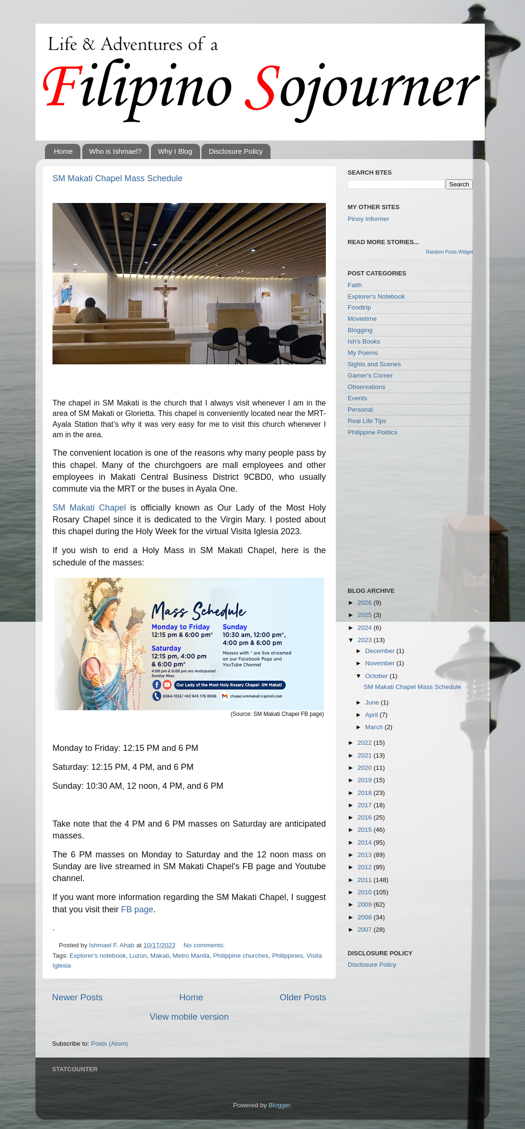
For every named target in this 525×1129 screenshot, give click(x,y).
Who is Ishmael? (115, 151)
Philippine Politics (372, 432)
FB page (137, 909)
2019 (366, 780)
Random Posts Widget (449, 252)
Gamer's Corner (370, 375)
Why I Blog (175, 151)
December (380, 650)
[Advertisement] (419, 511)
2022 (366, 742)
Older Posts (303, 997)
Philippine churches (241, 955)
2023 (366, 640)
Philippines (287, 955)
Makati (159, 955)
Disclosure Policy (235, 151)
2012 (366, 867)
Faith (355, 285)
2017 (366, 805)
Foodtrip (359, 307)
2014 (366, 842)
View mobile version (189, 1017)
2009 (366, 904)
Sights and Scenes (374, 364)
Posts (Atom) (109, 1043)
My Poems (363, 352)
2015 (366, 829)
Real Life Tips (367, 420)
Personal (360, 409)
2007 (366, 929)
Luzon (138, 955)
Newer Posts (77, 997)
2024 (366, 627)
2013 (366, 854)
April (372, 714)
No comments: (204, 945)
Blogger (279, 1105)
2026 (366, 602)
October (377, 675)
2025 (366, 614)
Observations (366, 386)
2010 (366, 892)
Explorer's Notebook (376, 296)
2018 (366, 792)
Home (63, 151)
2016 (366, 817)
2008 (366, 917)
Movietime (362, 318)
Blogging (360, 330)
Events (357, 398)
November (380, 663)
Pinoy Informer (368, 218)
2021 (366, 755)
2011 (366, 879)
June (373, 702)
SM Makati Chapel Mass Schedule (117, 178)
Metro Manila (191, 955)
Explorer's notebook (98, 955)
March (375, 727)
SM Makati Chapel (89, 507)
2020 (366, 767)
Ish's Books (364, 341)
